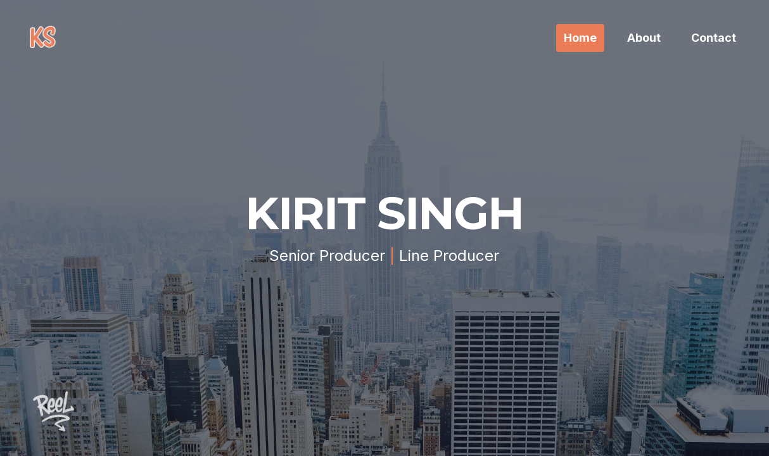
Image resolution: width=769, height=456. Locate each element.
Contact (713, 37)
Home (580, 37)
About (644, 37)
